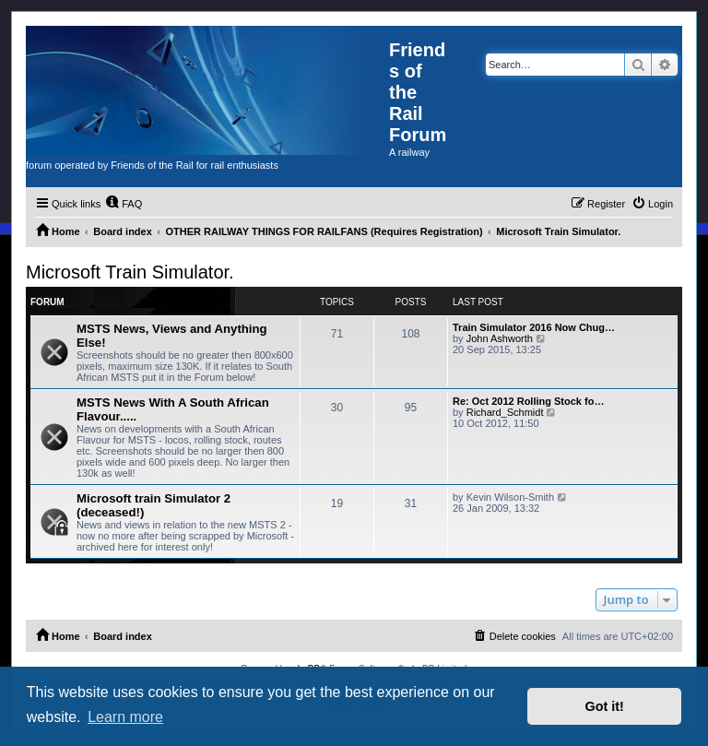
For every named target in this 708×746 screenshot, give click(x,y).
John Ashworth (499, 338)
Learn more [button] (125, 717)
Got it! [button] (604, 706)
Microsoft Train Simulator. (130, 272)
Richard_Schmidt (505, 412)
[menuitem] (123, 204)
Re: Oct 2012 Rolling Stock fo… (528, 401)
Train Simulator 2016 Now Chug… (534, 327)
